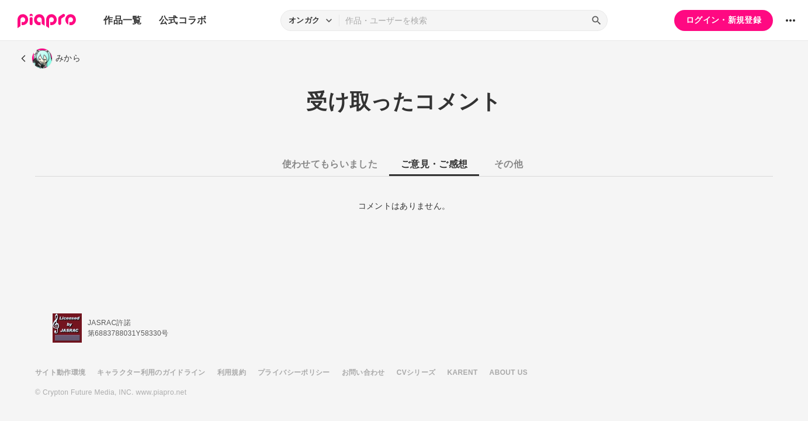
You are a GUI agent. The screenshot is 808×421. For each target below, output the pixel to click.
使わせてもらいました (330, 164)
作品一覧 (122, 20)
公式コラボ (183, 20)
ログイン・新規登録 (723, 20)
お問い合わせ (363, 372)
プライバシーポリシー (294, 372)
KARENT (463, 372)
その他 (508, 164)
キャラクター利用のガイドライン (151, 372)
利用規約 (231, 372)
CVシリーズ (416, 372)
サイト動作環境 (60, 372)
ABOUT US (509, 372)
